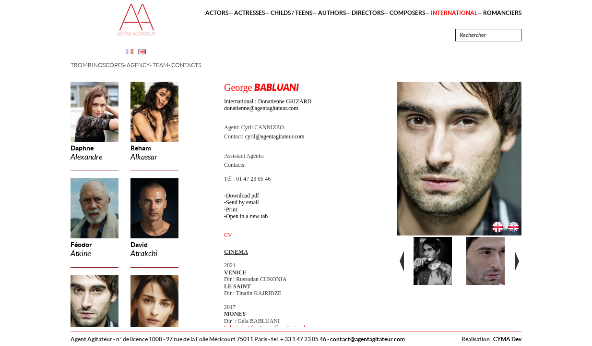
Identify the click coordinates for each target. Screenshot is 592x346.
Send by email (242, 202)
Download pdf (242, 195)
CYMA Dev (507, 339)
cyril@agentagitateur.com (275, 136)
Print (231, 209)
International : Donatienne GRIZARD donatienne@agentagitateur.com (267, 104)
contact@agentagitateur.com (367, 339)
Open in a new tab (247, 216)
